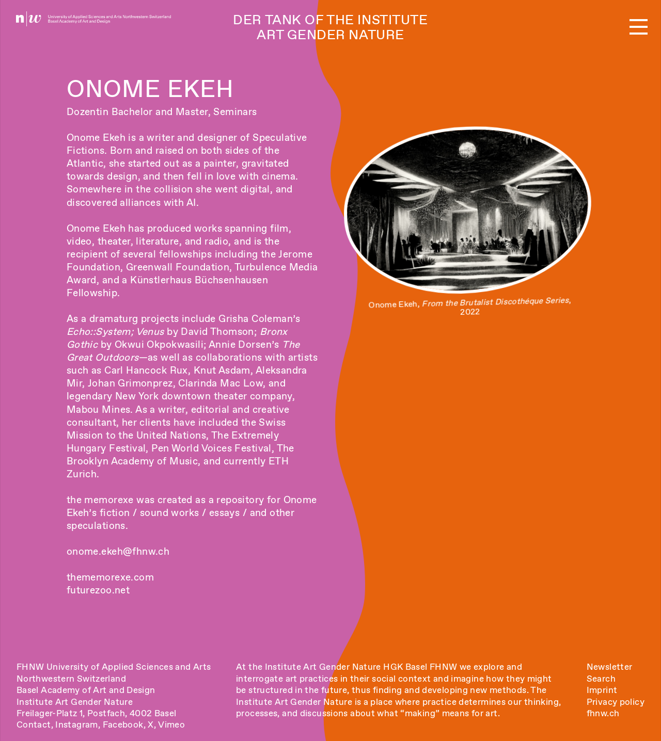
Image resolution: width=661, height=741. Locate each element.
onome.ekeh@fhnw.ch (118, 551)
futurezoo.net (98, 590)
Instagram (76, 724)
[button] (638, 27)
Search (601, 678)
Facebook (123, 724)
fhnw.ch (603, 713)
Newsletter (610, 666)
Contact (34, 724)
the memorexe (100, 499)
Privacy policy (615, 701)
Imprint (602, 690)
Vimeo (171, 724)
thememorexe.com (110, 577)
